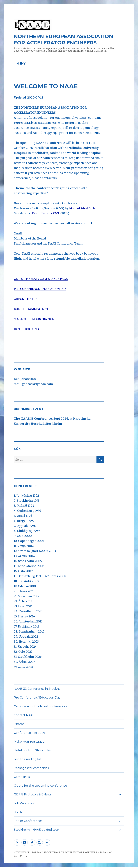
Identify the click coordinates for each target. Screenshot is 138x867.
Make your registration (30, 741)
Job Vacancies (24, 803)
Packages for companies (31, 768)
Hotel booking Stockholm (32, 750)
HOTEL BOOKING (26, 329)
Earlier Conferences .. (29, 821)
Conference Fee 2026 (29, 732)
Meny (21, 63)
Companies (22, 777)
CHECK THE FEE (25, 299)
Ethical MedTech (82, 208)
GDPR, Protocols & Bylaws (32, 794)
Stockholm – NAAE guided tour (36, 829)
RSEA (18, 812)
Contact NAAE (24, 715)
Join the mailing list (27, 759)
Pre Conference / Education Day (37, 697)
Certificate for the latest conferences (40, 706)
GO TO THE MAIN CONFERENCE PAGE (41, 278)
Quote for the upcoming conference (40, 785)
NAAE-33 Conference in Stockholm (39, 688)
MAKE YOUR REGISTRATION (34, 319)
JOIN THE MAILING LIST (31, 309)
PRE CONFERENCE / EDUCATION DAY (40, 289)
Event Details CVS (45, 213)
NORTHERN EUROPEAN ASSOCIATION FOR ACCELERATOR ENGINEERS (63, 39)
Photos (19, 724)
